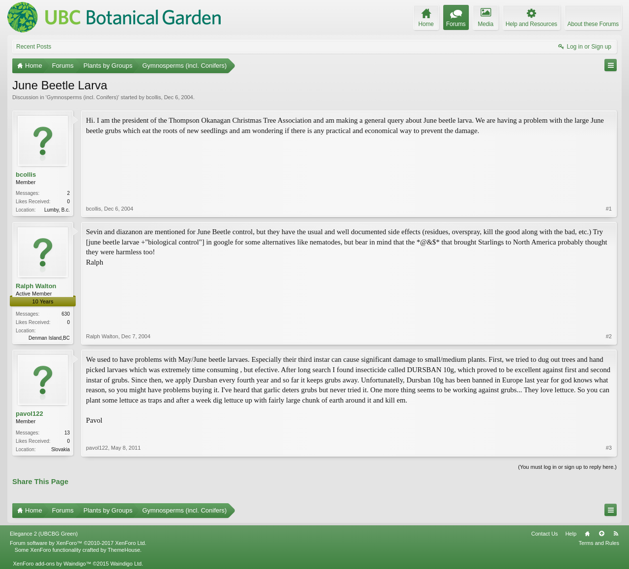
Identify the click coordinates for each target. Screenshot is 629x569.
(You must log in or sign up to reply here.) (567, 467)
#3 (609, 448)
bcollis (153, 97)
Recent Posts (33, 46)
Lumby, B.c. (57, 210)
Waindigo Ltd (126, 564)
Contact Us (544, 534)
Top (601, 533)
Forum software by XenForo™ (78, 543)
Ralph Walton (36, 286)
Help (570, 534)
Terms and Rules (598, 543)
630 (65, 314)
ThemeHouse (124, 550)
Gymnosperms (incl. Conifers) (82, 97)
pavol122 (29, 413)
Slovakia (60, 449)
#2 (609, 336)
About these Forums (593, 24)
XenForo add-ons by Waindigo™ (52, 564)
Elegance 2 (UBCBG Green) (44, 534)
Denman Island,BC (49, 338)
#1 (609, 209)
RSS (615, 533)
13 (67, 432)
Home (587, 533)
